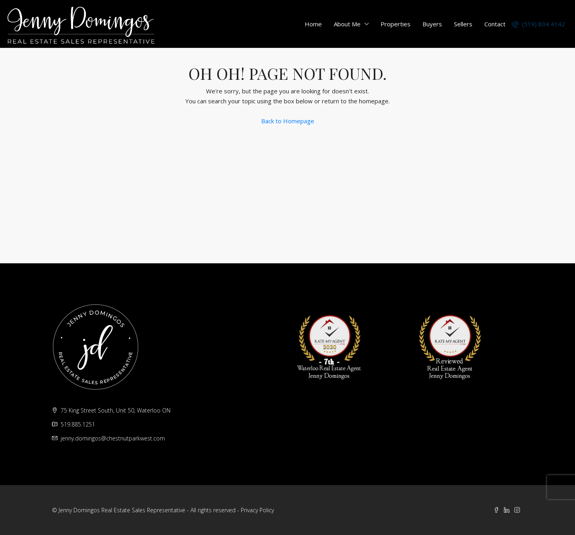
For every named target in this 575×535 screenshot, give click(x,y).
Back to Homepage (287, 121)
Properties (395, 24)
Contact (495, 24)
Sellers (463, 24)
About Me (347, 24)
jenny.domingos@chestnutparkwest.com (113, 438)
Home (313, 24)
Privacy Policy (257, 510)
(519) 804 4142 (538, 24)
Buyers (432, 24)
